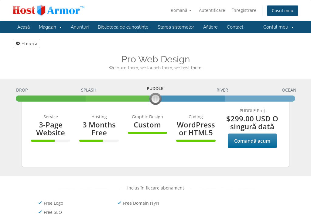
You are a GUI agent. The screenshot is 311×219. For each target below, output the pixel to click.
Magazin (50, 27)
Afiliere (210, 27)
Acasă (23, 27)
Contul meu (278, 27)
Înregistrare (244, 10)
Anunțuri (80, 27)
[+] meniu (26, 43)
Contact (235, 27)
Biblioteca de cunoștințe (123, 27)
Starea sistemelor (176, 27)
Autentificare (212, 10)
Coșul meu (282, 10)
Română (181, 10)
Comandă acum (252, 140)
